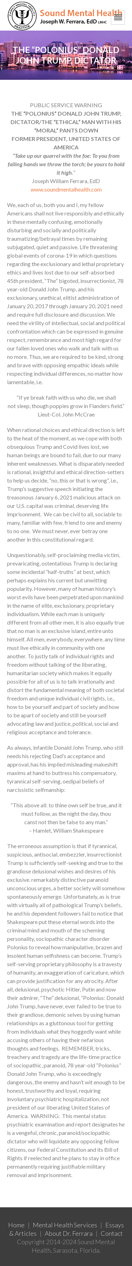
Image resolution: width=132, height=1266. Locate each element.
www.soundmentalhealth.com (66, 189)
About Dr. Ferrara (69, 1233)
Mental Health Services (65, 1225)
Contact (112, 1233)
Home (16, 1225)
